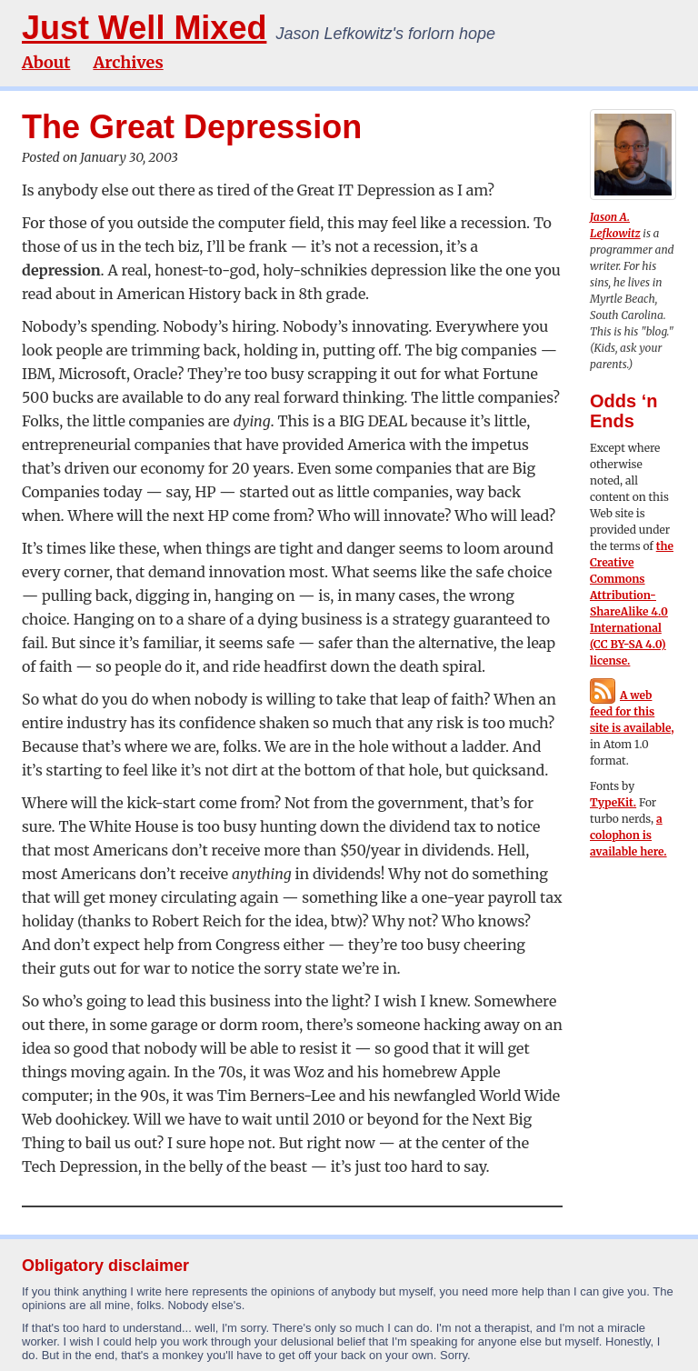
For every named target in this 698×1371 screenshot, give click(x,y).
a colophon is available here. (628, 835)
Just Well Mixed (144, 27)
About (46, 62)
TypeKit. (613, 802)
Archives (128, 62)
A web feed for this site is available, (632, 711)
